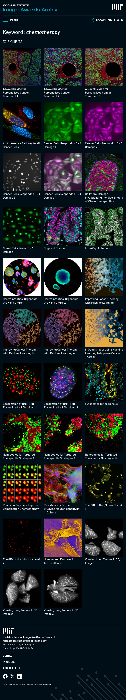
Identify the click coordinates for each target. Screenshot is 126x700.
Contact (8, 655)
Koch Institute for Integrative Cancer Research (29, 637)
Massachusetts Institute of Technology (25, 640)
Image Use (9, 661)
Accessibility (11, 668)
